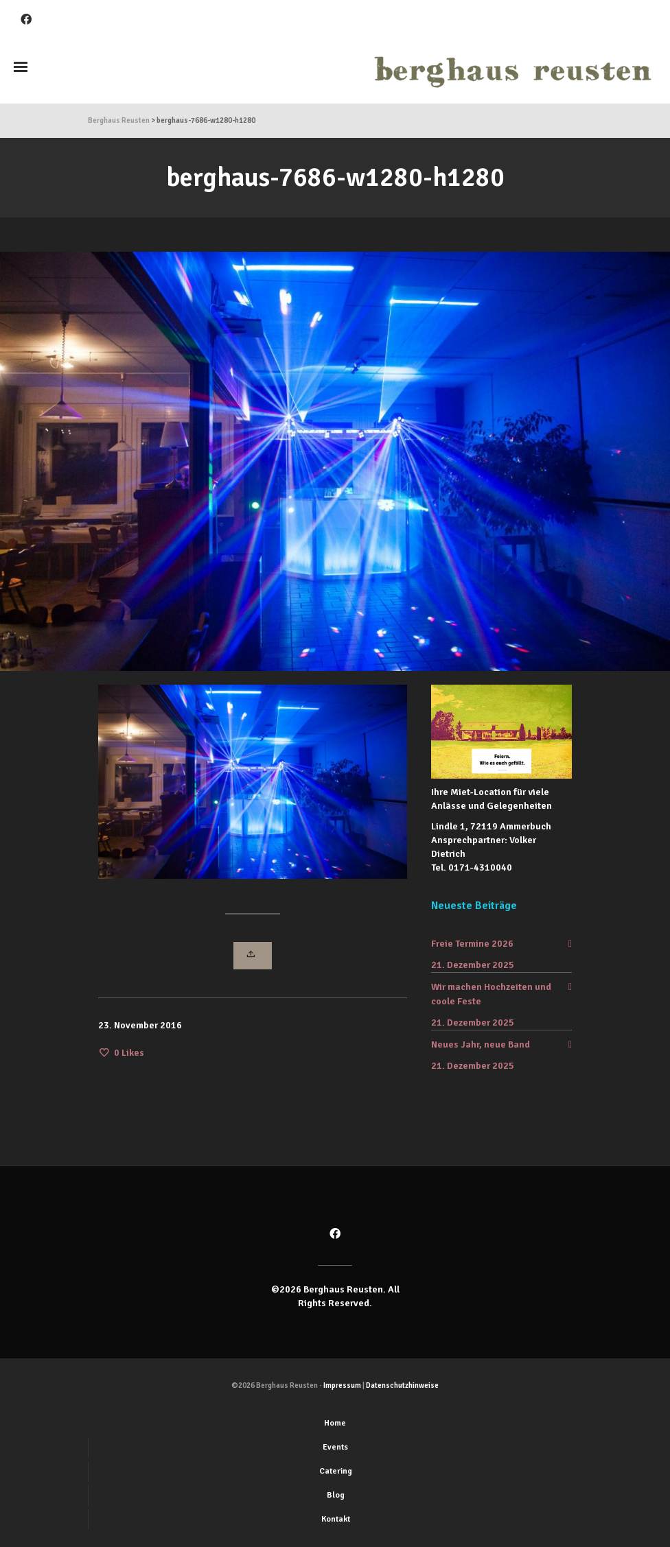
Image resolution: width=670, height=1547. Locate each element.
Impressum (342, 1385)
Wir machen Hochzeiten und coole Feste (491, 994)
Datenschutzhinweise (402, 1385)
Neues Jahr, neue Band (480, 1044)
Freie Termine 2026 (472, 943)
